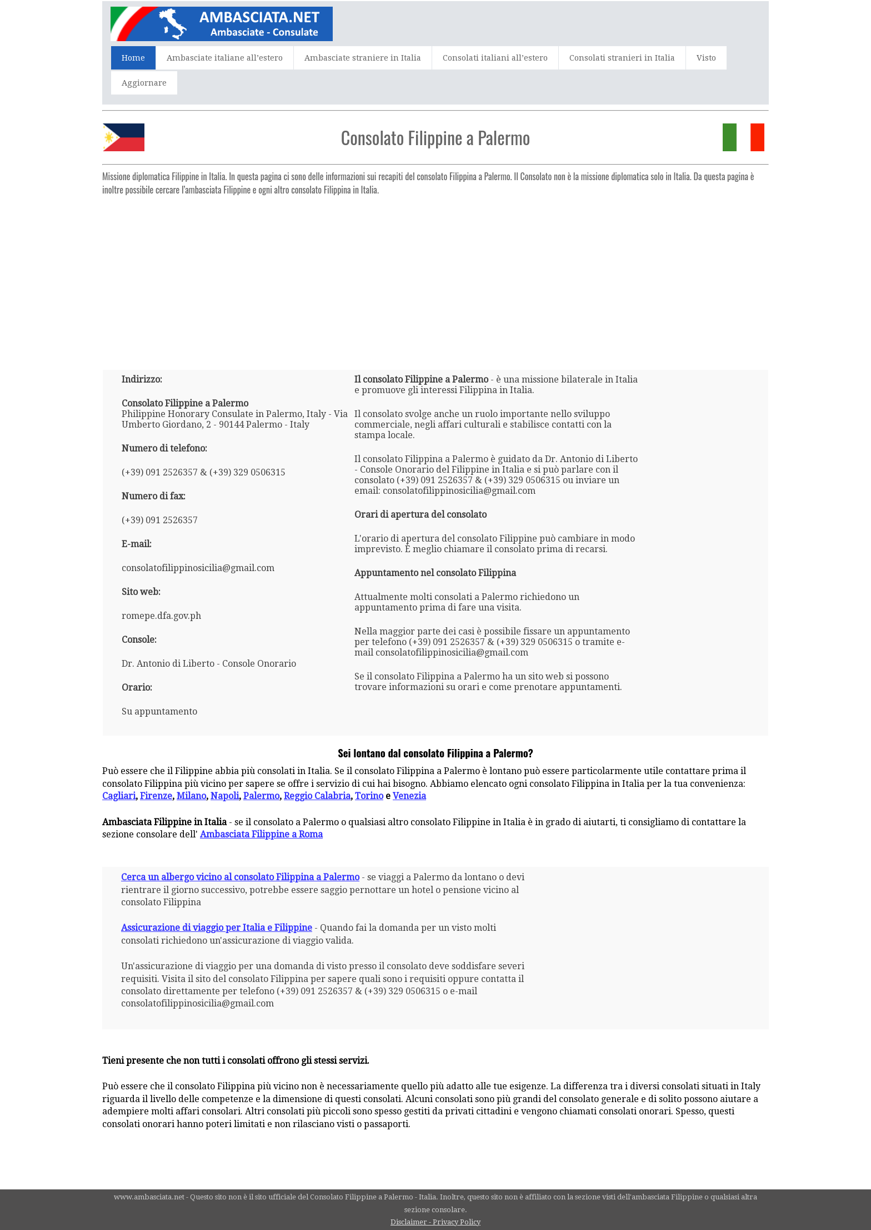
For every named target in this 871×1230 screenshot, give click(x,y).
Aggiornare (144, 82)
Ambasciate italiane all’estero (225, 57)
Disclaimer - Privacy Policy (435, 1222)
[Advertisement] (435, 278)
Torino (369, 796)
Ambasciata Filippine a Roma (261, 834)
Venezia (409, 796)
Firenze (156, 796)
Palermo (261, 796)
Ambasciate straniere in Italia (362, 57)
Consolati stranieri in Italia (622, 57)
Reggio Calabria (317, 796)
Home (133, 57)
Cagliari (119, 796)
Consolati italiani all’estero (495, 57)
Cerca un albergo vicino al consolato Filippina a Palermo (240, 877)
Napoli (225, 796)
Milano (191, 796)
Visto (706, 57)
